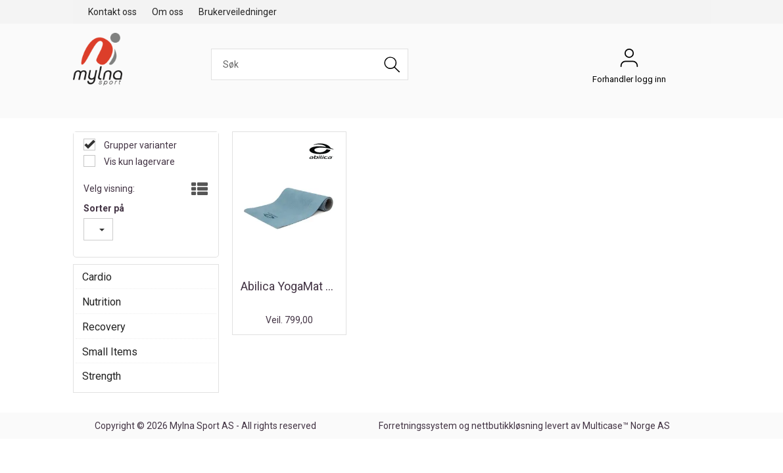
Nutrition (101, 302)
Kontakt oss (112, 12)
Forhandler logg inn (629, 61)
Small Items (109, 352)
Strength (101, 376)
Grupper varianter (139, 145)
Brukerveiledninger (238, 12)
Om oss (167, 12)
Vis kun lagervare (138, 161)
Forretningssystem (418, 425)
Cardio (97, 277)
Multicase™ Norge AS (626, 425)
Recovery (104, 327)
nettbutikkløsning (507, 425)
